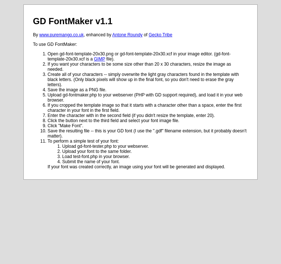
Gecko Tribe (160, 34)
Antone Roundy (127, 34)
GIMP (99, 59)
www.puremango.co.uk (61, 34)
